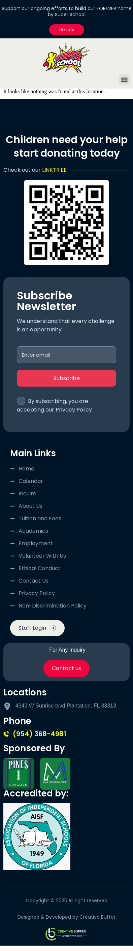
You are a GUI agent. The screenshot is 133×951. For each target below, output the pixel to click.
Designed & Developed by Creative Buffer (66, 917)
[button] (124, 79)
